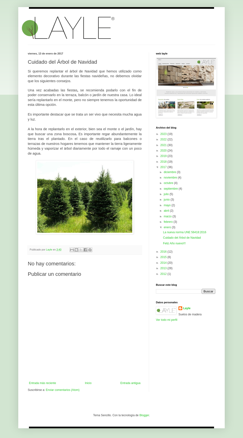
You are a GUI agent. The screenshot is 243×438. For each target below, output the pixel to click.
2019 (164, 156)
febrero (168, 221)
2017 (164, 167)
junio (167, 199)
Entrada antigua (130, 383)
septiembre (171, 188)
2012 (164, 274)
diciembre (170, 172)
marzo (168, 216)
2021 (164, 145)
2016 (164, 251)
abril (167, 210)
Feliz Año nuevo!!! (174, 243)
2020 (164, 150)
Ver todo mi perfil (166, 320)
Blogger (144, 415)
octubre (169, 183)
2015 (164, 257)
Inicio (88, 383)
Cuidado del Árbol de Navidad (182, 237)
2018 (164, 161)
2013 (164, 268)
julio (167, 194)
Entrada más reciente (42, 383)
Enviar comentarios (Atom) (62, 390)
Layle (187, 308)
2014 (164, 262)
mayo (168, 205)
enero (168, 227)
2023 (164, 134)
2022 (164, 139)
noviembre (171, 177)
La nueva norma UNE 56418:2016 (184, 232)
